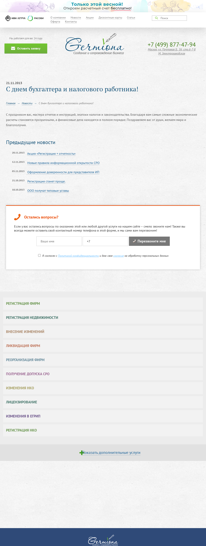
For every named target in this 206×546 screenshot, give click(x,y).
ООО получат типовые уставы (48, 191)
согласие (118, 256)
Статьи (131, 17)
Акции (90, 17)
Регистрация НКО (21, 430)
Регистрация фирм (23, 303)
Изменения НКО (20, 388)
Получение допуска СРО (27, 374)
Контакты (71, 21)
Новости (76, 17)
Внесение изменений (25, 331)
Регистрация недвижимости (32, 317)
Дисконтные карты (110, 17)
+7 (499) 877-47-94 (172, 44)
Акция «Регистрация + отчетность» (51, 153)
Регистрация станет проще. (46, 181)
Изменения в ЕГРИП (23, 416)
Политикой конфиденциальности (78, 256)
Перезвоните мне (149, 241)
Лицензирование (21, 402)
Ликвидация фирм (23, 345)
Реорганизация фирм (25, 359)
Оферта (55, 21)
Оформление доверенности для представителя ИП (63, 172)
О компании (58, 17)
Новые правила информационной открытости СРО (63, 163)
